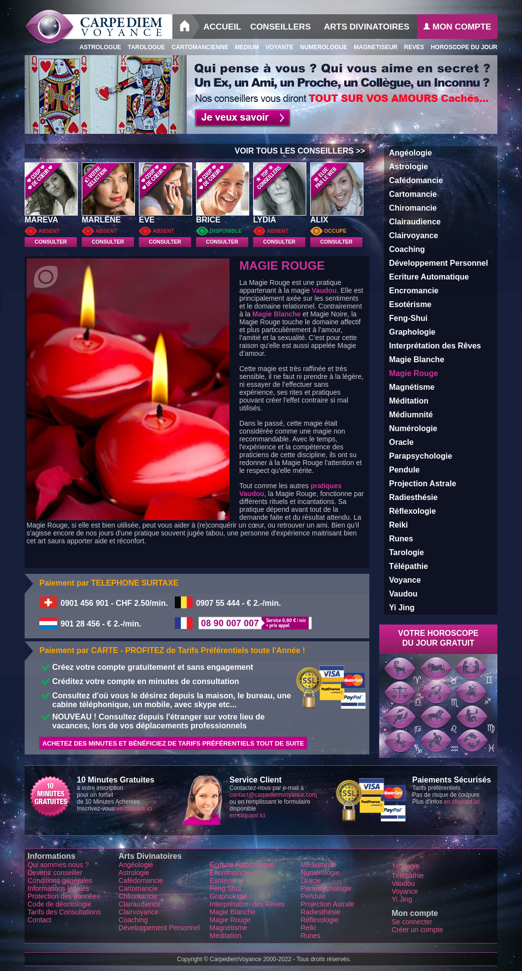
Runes (401, 538)
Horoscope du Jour (460, 47)
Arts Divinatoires (367, 26)
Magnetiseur (372, 47)
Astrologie (408, 166)
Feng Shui (225, 888)
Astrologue (97, 47)
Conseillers (280, 26)
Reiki (398, 525)
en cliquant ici (134, 808)
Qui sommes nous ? (58, 865)
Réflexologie (412, 511)
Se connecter (412, 922)
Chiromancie (413, 208)
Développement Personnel (438, 263)
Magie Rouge (230, 920)
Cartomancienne (196, 47)
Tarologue (143, 47)
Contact (40, 920)
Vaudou (324, 290)
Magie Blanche (276, 314)
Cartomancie (413, 194)
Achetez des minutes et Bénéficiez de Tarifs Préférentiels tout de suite (173, 743)
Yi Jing (402, 607)
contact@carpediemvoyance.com (273, 794)
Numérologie (413, 428)
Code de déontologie (59, 904)
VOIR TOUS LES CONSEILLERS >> (301, 151)
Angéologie (410, 153)
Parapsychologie (420, 456)
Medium (243, 47)
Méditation (408, 401)
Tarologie (406, 552)
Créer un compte (417, 930)
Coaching (407, 249)
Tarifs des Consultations (64, 912)
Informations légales (58, 888)
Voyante (276, 47)
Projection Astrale (422, 483)
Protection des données (64, 896)
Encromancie (413, 290)
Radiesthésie (413, 497)
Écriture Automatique (242, 865)
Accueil (222, 26)
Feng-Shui (408, 318)
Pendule (404, 470)
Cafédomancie (416, 180)
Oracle (401, 442)
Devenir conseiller (55, 873)
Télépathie (408, 566)
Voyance (405, 580)
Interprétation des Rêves (435, 346)
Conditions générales (60, 880)
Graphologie (412, 332)
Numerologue (320, 47)
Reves (410, 47)
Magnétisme (411, 387)
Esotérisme (410, 304)
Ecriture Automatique (429, 277)
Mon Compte (457, 26)
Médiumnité (411, 414)
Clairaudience (415, 222)
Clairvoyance (413, 235)
